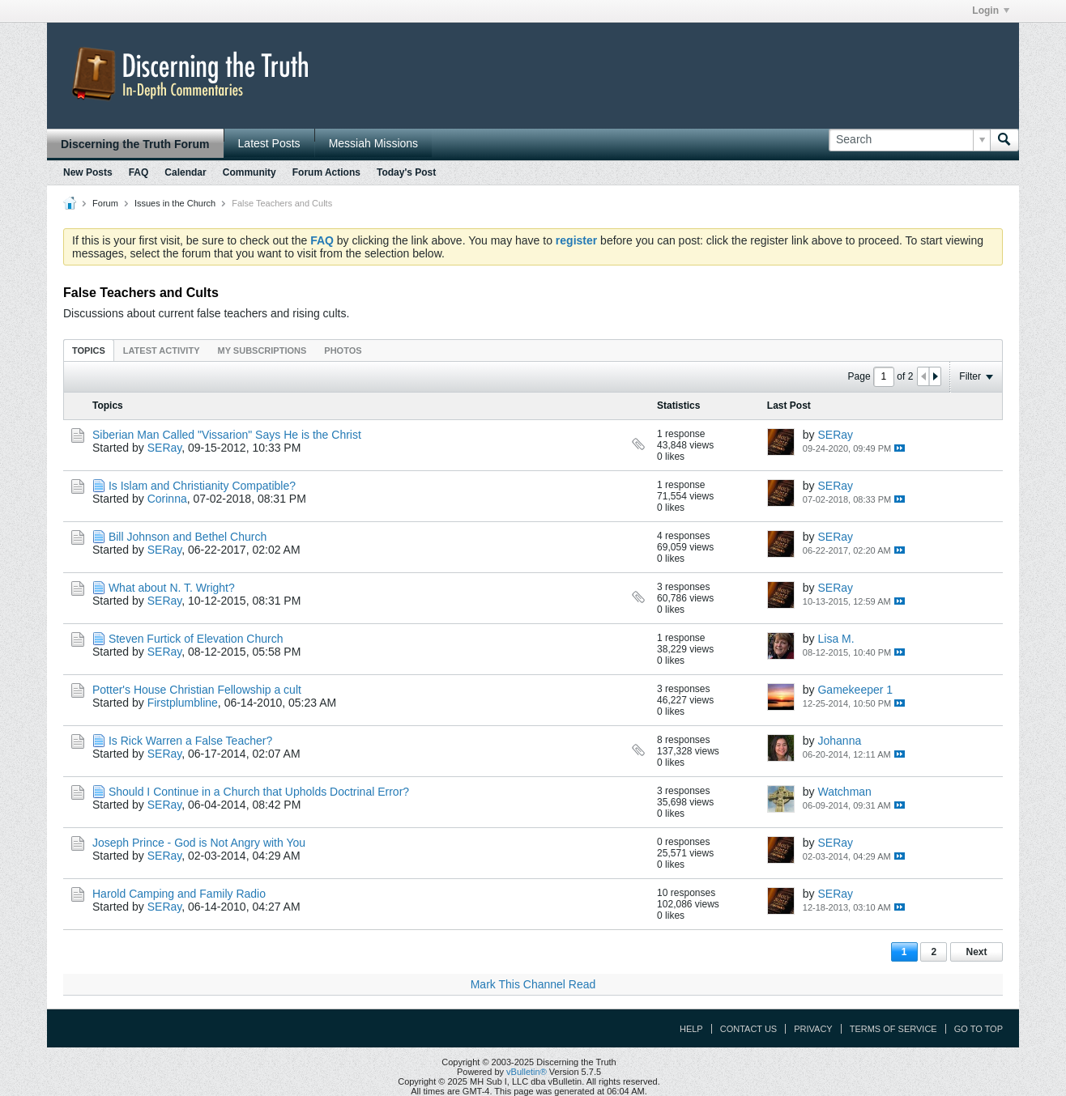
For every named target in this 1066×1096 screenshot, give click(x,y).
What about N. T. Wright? (172, 587)
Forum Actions (326, 172)
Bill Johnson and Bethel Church (187, 536)
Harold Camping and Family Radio (179, 893)
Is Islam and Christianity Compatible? (202, 485)
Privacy (813, 1029)
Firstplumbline (182, 702)
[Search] (909, 140)
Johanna (839, 740)
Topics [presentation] (88, 350)
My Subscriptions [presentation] (262, 350)
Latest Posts (269, 143)
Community (249, 172)
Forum (105, 203)
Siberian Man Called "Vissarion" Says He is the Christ (226, 434)
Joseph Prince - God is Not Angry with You (198, 842)
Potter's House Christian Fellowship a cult (196, 689)
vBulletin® (526, 1072)
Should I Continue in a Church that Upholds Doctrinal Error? (259, 791)
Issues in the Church (174, 203)
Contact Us (749, 1029)
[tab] (88, 350)
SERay (164, 447)
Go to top (978, 1029)
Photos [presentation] (342, 350)
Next (976, 952)
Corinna (167, 498)
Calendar (185, 172)
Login (990, 10)
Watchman (844, 791)
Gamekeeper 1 (855, 689)
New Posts (88, 172)
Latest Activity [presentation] (161, 350)
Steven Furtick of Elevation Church (196, 638)
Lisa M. (835, 638)
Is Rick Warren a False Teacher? (190, 740)
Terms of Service (893, 1029)
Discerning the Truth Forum (135, 144)
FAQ (139, 172)
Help (691, 1029)
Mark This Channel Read (533, 984)
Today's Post (406, 172)
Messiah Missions (373, 143)
